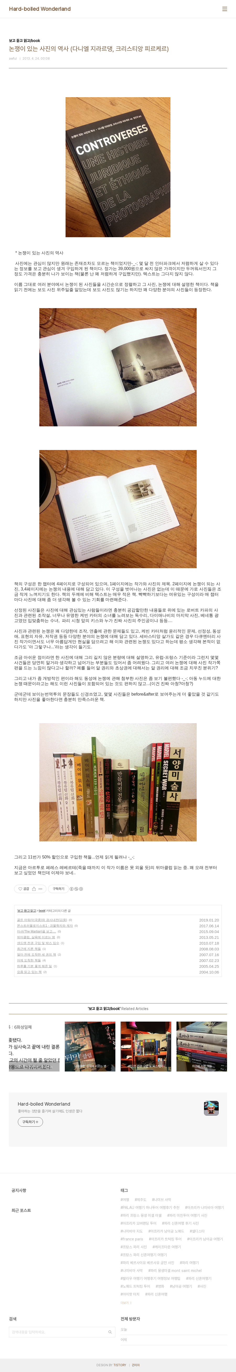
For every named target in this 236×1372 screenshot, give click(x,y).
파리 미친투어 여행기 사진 (188, 1215)
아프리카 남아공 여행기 (206, 1239)
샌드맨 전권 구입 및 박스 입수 (38, 943)
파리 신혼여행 (157, 1294)
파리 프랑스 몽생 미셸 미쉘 (142, 1215)
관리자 (136, 1365)
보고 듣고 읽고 (26, 911)
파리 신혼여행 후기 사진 (181, 1223)
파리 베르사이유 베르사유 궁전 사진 (148, 1263)
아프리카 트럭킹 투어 (166, 1239)
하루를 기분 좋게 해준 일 (34, 966)
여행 (126, 1200)
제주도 (141, 1200)
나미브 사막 (162, 1200)
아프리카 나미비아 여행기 (205, 1207)
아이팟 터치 (131, 1294)
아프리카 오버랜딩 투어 (139, 1223)
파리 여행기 (190, 1263)
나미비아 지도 (133, 1231)
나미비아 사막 (133, 1271)
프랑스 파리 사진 (135, 1247)
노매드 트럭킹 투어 (136, 1286)
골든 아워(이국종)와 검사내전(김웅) (42, 920)
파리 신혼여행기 (199, 1278)
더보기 (124, 1303)
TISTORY (119, 1365)
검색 (110, 1332)
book (42, 911)
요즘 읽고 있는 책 (29, 972)
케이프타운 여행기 (168, 1247)
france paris (133, 1239)
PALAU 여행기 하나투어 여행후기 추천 (151, 1207)
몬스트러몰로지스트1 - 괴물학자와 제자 (45, 926)
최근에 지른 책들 (29, 949)
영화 (161, 1286)
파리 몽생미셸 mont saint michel (176, 1271)
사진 (203, 1286)
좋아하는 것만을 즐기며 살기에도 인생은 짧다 (50, 1111)
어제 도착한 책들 (29, 960)
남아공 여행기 (182, 1286)
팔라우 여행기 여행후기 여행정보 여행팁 (151, 1278)
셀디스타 (198, 1231)
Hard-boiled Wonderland (40, 9)
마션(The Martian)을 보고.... (36, 931)
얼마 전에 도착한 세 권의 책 (36, 954)
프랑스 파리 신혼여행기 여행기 (145, 1255)
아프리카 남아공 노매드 (167, 1231)
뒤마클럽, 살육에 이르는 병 (36, 937)
